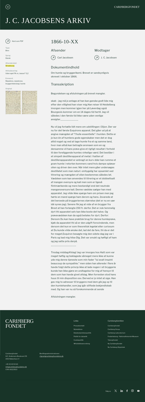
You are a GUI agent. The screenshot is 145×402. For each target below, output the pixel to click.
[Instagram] (132, 391)
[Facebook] (127, 391)
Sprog (8, 55)
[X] (116, 391)
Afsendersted (11, 63)
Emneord (9, 78)
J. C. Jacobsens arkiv (48, 20)
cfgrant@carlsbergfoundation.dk (51, 356)
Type (7, 48)
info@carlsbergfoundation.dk (16, 367)
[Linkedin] (121, 391)
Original (9, 89)
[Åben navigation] (8, 7)
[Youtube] (138, 391)
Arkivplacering (11, 71)
